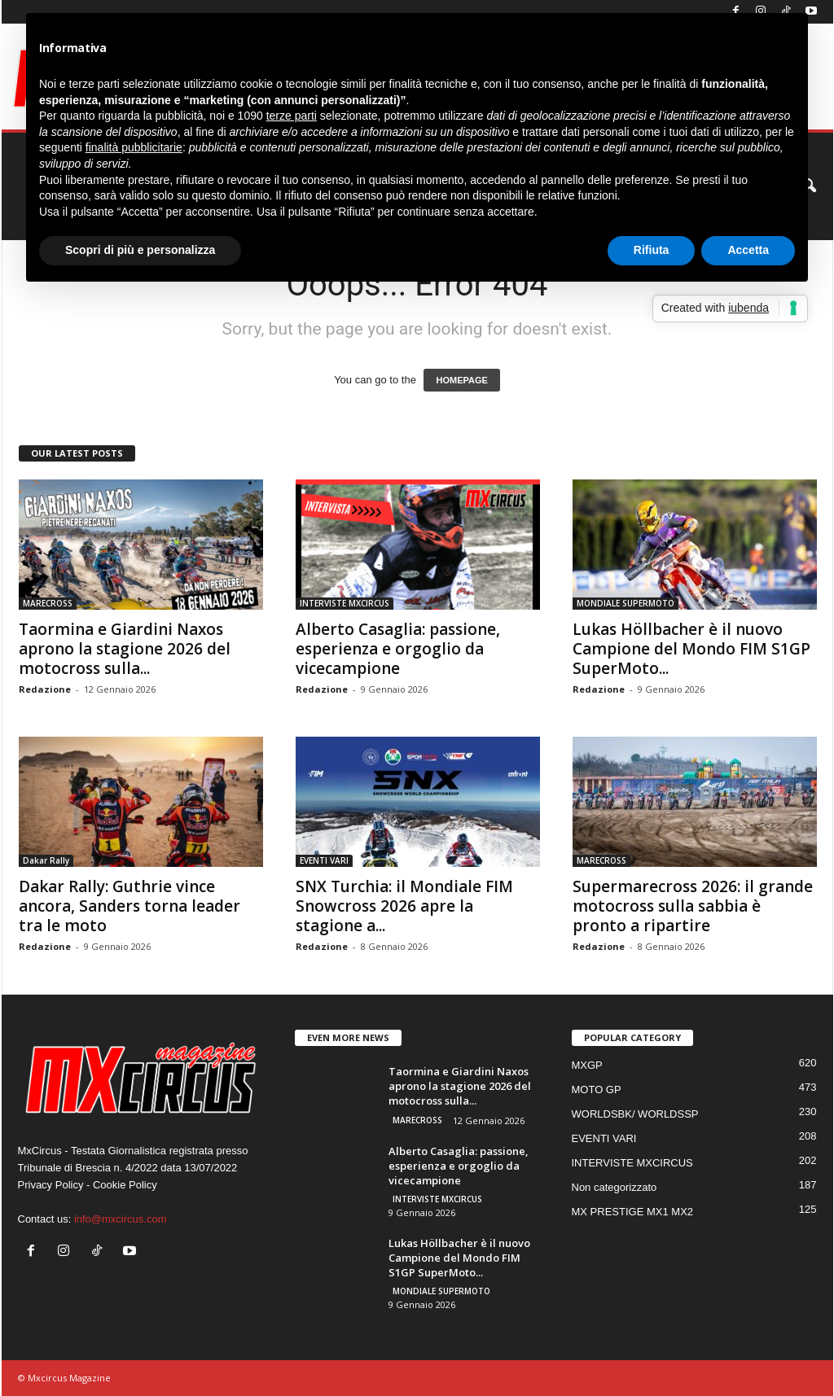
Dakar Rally (46, 860)
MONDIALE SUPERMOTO (625, 603)
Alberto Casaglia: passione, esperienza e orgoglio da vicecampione (398, 649)
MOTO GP (596, 1089)
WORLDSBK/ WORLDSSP (635, 1114)
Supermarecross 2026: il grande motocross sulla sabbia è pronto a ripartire (693, 906)
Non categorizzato (614, 1187)
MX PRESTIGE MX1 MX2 (633, 1212)
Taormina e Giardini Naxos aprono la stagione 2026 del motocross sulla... (124, 649)
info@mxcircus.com (120, 1219)
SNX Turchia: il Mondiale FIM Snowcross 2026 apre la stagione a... (404, 906)
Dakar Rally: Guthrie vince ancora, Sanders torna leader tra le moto (129, 906)
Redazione (45, 689)
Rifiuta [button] (651, 249)
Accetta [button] (748, 249)
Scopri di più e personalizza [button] (140, 249)
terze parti (291, 115)
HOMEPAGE (461, 380)
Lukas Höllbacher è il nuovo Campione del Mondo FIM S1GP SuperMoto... (691, 649)
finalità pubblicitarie (134, 147)
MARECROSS (47, 603)
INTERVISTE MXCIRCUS (344, 603)
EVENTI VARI (324, 860)
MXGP (587, 1065)
